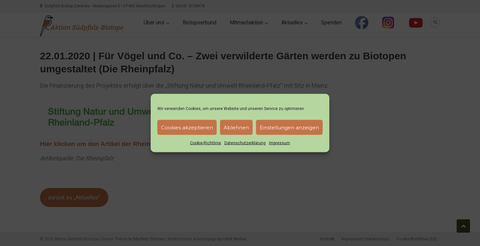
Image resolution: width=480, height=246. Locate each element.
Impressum (279, 143)
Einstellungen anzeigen (289, 127)
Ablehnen (236, 127)
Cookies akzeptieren (187, 127)
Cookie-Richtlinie (205, 143)
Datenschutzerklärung (245, 143)
